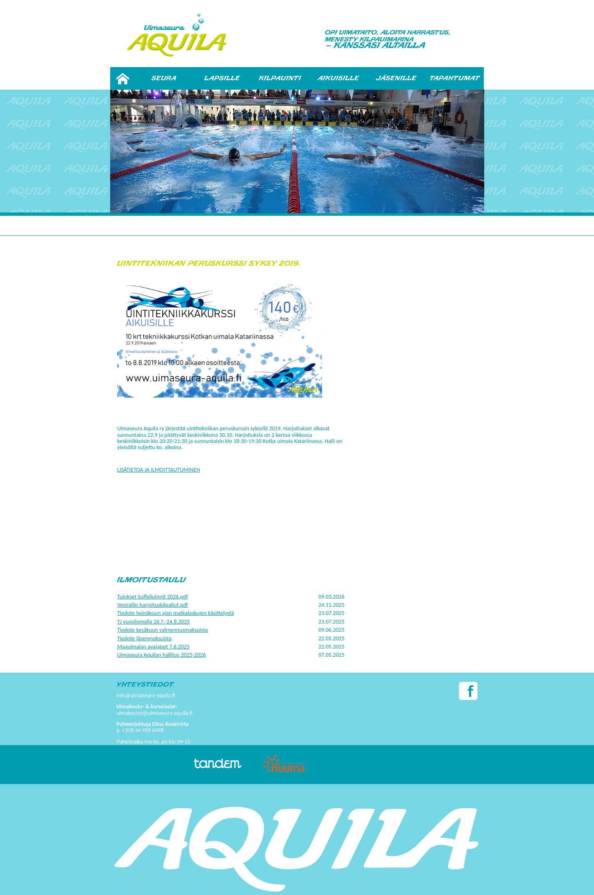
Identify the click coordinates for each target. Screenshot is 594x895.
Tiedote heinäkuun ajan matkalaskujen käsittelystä (175, 613)
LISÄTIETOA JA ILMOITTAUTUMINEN (158, 469)
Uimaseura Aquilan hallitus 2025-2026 (161, 654)
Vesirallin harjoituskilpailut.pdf (152, 604)
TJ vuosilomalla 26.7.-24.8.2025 (153, 621)
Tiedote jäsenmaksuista (144, 638)
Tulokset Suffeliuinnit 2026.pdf (152, 596)
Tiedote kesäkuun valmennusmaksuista (162, 629)
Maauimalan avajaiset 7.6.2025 (153, 646)
